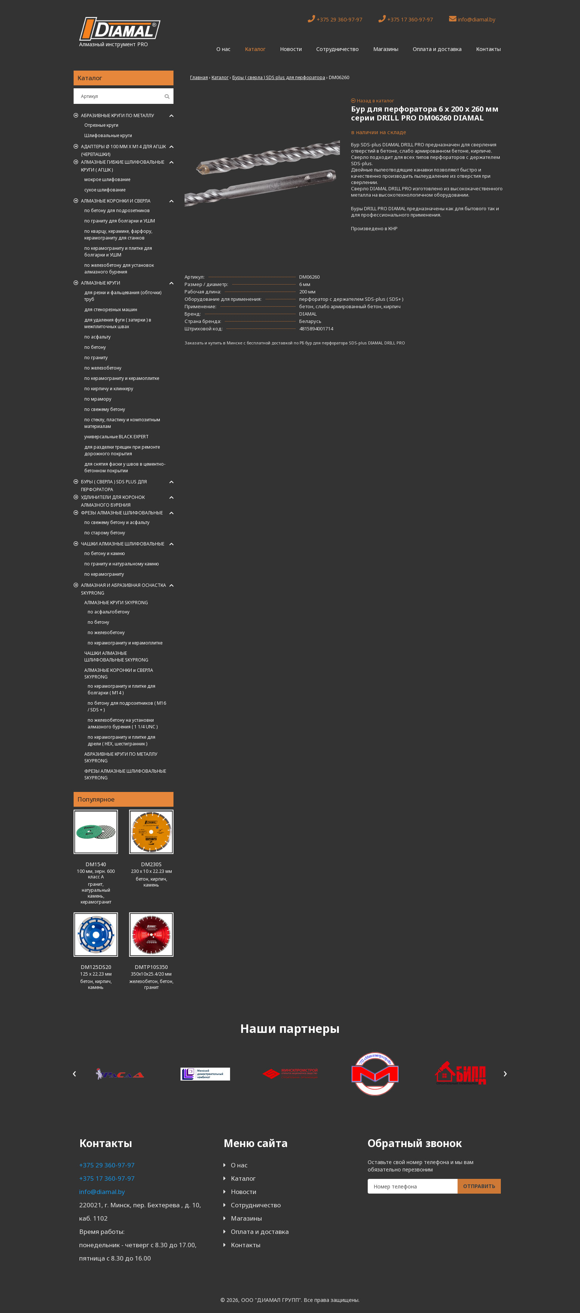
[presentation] (74, 1072)
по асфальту (97, 337)
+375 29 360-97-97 (335, 19)
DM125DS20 (96, 966)
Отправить (479, 1186)
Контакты (488, 48)
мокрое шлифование (107, 179)
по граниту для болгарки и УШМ (119, 221)
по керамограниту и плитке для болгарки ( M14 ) (121, 689)
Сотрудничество (337, 48)
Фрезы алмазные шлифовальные (122, 513)
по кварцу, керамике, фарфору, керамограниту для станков (118, 234)
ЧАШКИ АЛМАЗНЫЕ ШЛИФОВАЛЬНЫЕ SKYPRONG (116, 656)
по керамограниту (104, 574)
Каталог (255, 48)
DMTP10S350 (151, 966)
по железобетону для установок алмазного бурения (119, 268)
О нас (223, 48)
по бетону (95, 347)
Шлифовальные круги (108, 135)
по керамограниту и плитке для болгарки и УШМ (118, 251)
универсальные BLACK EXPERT (116, 436)
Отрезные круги (101, 125)
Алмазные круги (100, 283)
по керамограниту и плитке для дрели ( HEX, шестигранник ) (121, 740)
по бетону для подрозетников (117, 210)
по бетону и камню (104, 553)
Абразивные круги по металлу (117, 115)
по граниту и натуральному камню (121, 564)
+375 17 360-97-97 (405, 19)
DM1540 (95, 864)
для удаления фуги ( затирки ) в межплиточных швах (117, 323)
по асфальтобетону (108, 612)
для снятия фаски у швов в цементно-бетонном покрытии (124, 467)
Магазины (385, 48)
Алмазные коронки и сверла (116, 201)
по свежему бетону (104, 409)
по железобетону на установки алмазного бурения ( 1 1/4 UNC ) (123, 723)
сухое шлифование (104, 190)
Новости (291, 48)
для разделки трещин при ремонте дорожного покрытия (122, 450)
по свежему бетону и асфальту (116, 522)
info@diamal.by (472, 19)
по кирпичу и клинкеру (108, 388)
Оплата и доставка (437, 48)
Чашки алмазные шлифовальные (122, 544)
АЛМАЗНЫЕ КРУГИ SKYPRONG (116, 602)
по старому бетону (104, 533)
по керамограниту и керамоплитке (121, 378)
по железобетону (102, 368)
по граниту (96, 357)
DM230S (151, 864)
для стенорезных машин (110, 309)
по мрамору (97, 399)
